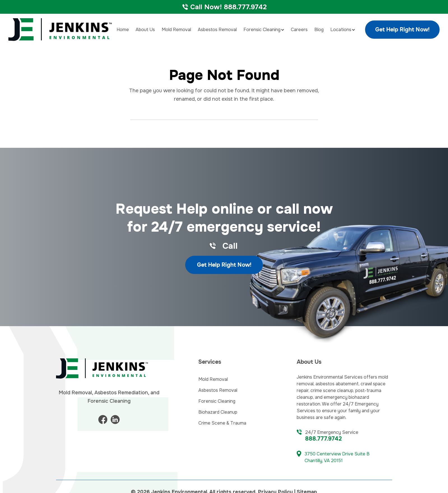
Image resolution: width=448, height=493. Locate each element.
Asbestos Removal (217, 30)
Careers (299, 30)
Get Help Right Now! (402, 29)
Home (123, 30)
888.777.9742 (323, 438)
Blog (319, 30)
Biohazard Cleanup (217, 412)
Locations (342, 30)
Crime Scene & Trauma (222, 423)
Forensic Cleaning (263, 30)
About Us (145, 30)
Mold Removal (176, 30)
